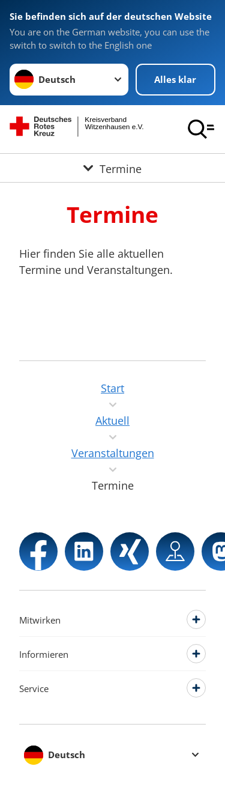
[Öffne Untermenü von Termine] (112, 168)
